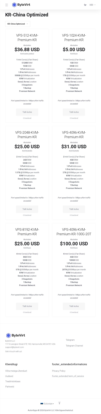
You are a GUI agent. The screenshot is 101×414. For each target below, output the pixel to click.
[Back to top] (59, 403)
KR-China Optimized (17, 24)
